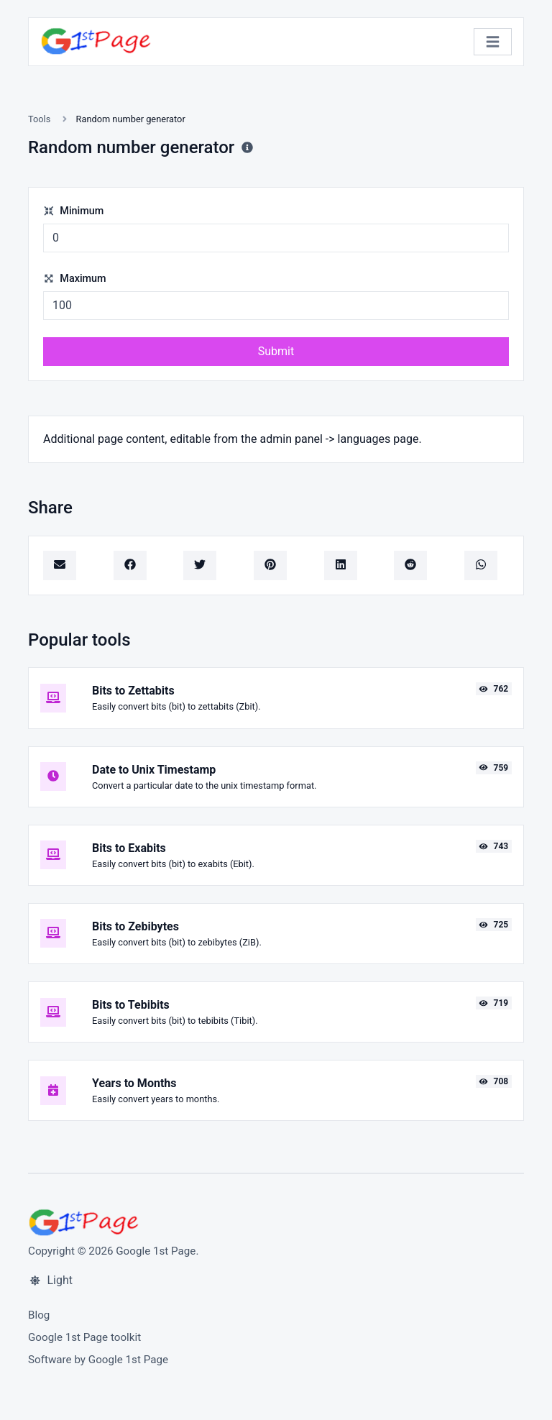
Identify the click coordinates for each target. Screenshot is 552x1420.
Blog (39, 1315)
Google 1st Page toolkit (84, 1337)
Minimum (73, 211)
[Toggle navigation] (493, 42)
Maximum (74, 278)
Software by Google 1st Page (98, 1359)
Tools (39, 119)
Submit (276, 351)
